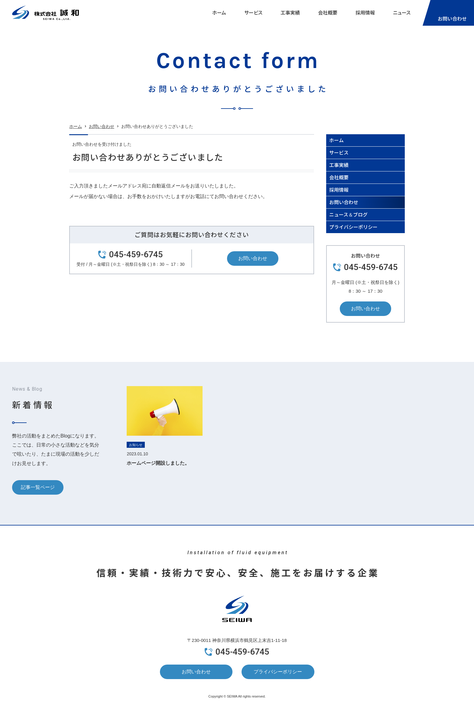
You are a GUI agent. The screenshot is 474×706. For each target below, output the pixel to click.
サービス (253, 12)
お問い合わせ (101, 127)
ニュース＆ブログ (348, 214)
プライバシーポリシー (353, 226)
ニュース (402, 12)
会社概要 (327, 12)
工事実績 (290, 12)
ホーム (219, 12)
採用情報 (365, 12)
